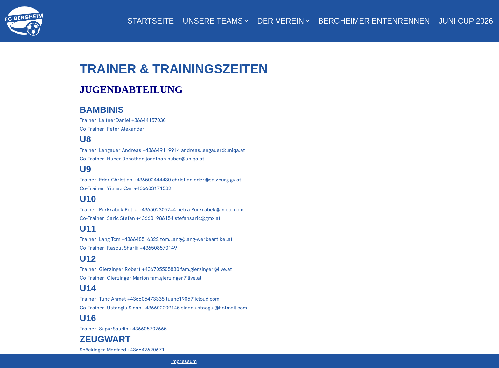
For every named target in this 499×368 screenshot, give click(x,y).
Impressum (184, 361)
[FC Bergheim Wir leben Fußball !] (24, 21)
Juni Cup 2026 (466, 21)
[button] (246, 21)
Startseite (151, 21)
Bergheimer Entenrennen (374, 21)
